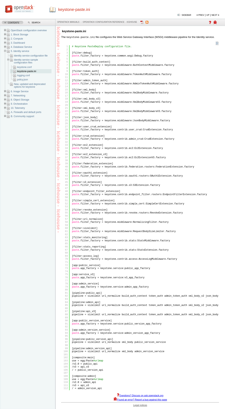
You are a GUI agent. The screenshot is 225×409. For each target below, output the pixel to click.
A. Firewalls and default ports (26, 112)
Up (207, 15)
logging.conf (23, 75)
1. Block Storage (19, 34)
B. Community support (22, 116)
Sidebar (186, 15)
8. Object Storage (20, 99)
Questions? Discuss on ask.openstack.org (140, 396)
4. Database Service (21, 47)
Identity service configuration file (31, 55)
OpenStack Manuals (68, 22)
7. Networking (18, 95)
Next (214, 15)
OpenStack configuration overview (29, 30)
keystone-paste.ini (26, 71)
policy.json (22, 79)
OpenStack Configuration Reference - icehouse (110, 22)
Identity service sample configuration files (26, 61)
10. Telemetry (18, 108)
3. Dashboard (18, 42)
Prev (201, 15)
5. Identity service (20, 51)
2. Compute (17, 38)
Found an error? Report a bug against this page (140, 400)
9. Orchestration (19, 103)
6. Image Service (19, 91)
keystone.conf (24, 67)
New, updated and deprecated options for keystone (29, 85)
